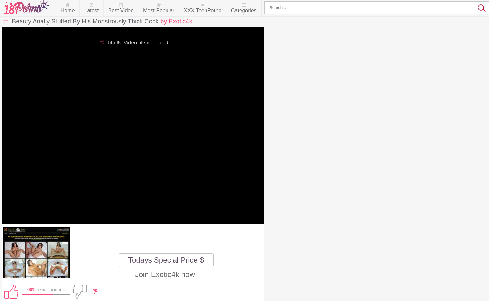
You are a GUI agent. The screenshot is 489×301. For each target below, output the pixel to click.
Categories (243, 10)
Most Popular (158, 10)
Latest (91, 10)
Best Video (121, 10)
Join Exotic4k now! (166, 274)
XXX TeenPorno (202, 10)
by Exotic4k (176, 21)
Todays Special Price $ (166, 260)
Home (68, 10)
